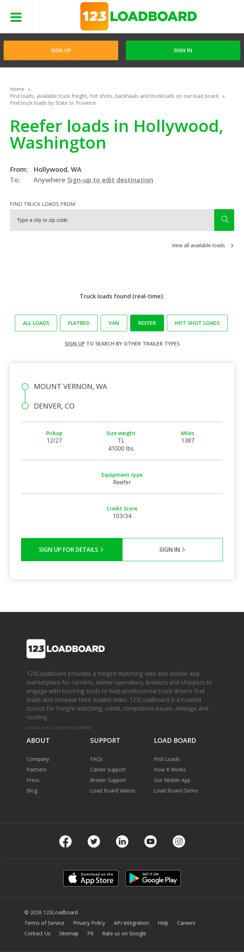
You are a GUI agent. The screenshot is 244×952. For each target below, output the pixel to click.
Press (33, 780)
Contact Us (37, 933)
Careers (186, 922)
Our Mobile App (172, 780)
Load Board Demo (176, 790)
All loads (36, 322)
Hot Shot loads (197, 322)
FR (90, 933)
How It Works (170, 769)
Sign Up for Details (71, 550)
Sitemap (69, 933)
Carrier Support (108, 769)
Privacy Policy (89, 922)
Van (114, 322)
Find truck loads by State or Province (53, 102)
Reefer (147, 322)
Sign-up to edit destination (110, 179)
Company (38, 759)
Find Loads (167, 759)
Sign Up (61, 50)
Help (163, 922)
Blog (32, 790)
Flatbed (79, 322)
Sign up (75, 343)
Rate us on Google (124, 933)
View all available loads (198, 245)
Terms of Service (44, 922)
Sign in (182, 50)
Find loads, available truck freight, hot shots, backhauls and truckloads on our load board (114, 95)
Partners (37, 769)
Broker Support (108, 780)
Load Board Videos (112, 790)
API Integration (131, 922)
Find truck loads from (42, 203)
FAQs (96, 759)
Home (17, 89)
